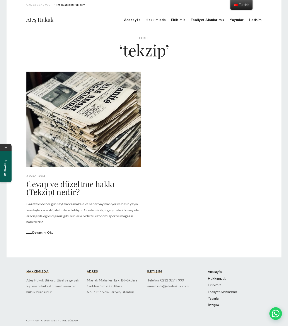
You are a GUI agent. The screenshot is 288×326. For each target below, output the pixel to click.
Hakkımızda (156, 19)
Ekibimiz (178, 19)
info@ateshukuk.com (71, 4)
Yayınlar (237, 19)
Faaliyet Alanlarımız (208, 19)
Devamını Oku (43, 232)
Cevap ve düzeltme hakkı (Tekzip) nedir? (70, 188)
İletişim (255, 19)
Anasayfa (132, 19)
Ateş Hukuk (39, 19)
